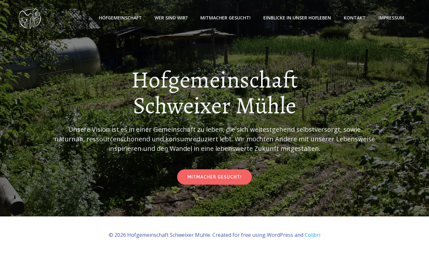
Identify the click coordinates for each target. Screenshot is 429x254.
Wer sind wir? (171, 18)
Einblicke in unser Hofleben (297, 18)
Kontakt (355, 18)
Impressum (391, 18)
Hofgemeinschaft (120, 18)
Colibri (312, 234)
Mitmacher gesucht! (225, 18)
